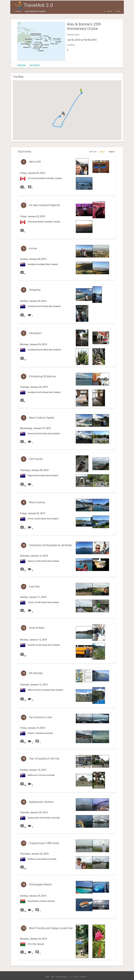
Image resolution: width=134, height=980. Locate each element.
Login (118, 11)
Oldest (102, 152)
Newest (112, 152)
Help (47, 977)
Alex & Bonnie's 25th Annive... (36, 11)
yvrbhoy (18, 11)
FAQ (52, 977)
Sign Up (109, 11)
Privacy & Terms (61, 977)
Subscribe (21, 65)
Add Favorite (34, 65)
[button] (52, 124)
